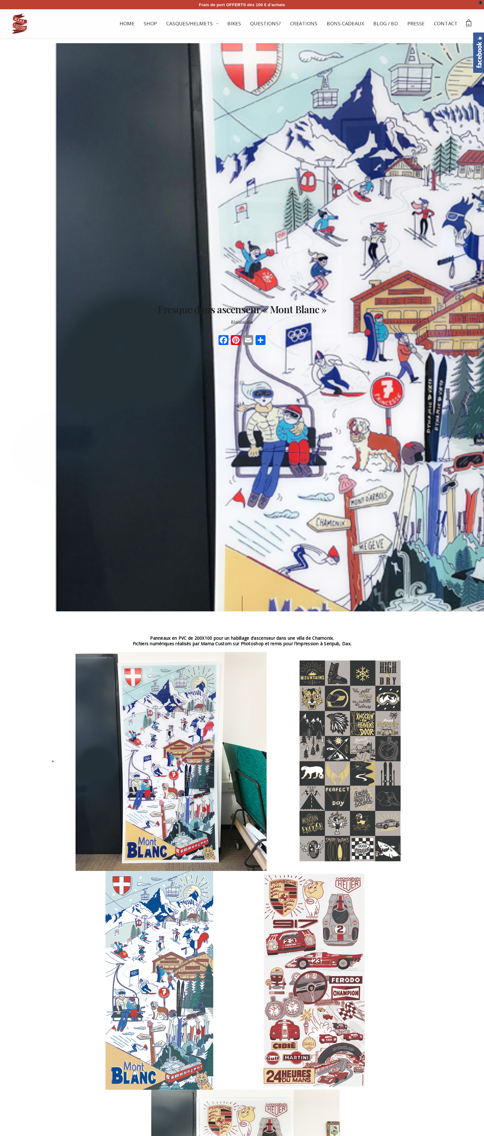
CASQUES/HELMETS (189, 23)
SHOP (150, 23)
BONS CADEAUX (345, 23)
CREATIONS (304, 23)
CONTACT (446, 23)
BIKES (234, 23)
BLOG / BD (385, 23)
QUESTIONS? (265, 23)
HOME (127, 23)
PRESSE (416, 23)
